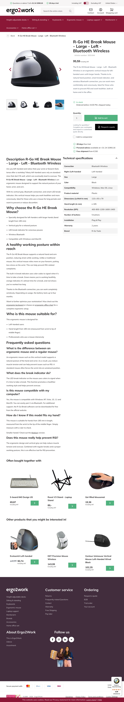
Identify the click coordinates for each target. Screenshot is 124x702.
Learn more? (91, 700)
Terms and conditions (95, 697)
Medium (34, 433)
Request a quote (106, 127)
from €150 (87, 151)
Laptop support (94, 20)
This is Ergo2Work (14, 638)
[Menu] (120, 678)
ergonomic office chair (44, 305)
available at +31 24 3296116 (95, 148)
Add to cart (101, 118)
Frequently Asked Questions (56, 599)
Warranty (49, 607)
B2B (86, 599)
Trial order (88, 603)
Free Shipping (51, 610)
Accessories (12, 28)
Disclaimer (69, 697)
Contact (48, 603)
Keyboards (58, 20)
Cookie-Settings (112, 697)
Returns (48, 596)
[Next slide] (60, 69)
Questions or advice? (20, 3)
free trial (83, 144)
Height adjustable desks (17, 20)
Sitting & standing (40, 20)
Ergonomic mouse (75, 20)
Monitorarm (111, 20)
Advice (9, 642)
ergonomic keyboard (15, 305)
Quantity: (77, 113)
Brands (9, 618)
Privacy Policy (80, 697)
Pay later (48, 614)
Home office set (29, 28)
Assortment (11, 645)
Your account (89, 607)
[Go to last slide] (10, 69)
